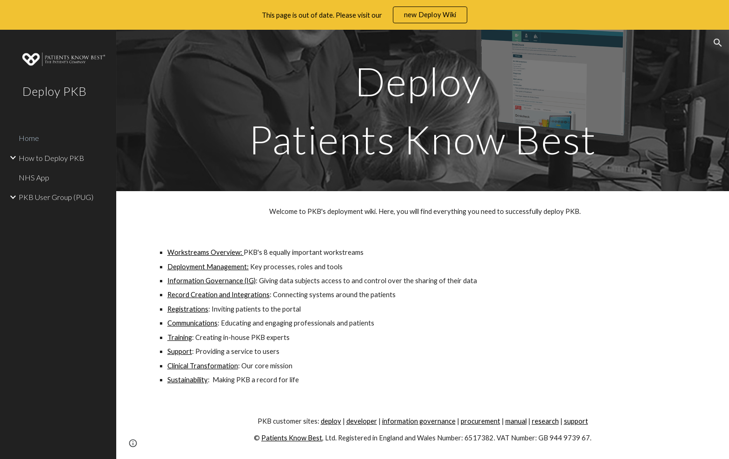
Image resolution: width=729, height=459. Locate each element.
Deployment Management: (208, 267)
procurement (480, 421)
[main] (422, 110)
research (545, 421)
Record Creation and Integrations (218, 295)
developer (361, 421)
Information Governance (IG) (211, 281)
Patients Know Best (291, 438)
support (576, 421)
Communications (192, 323)
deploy (331, 421)
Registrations (187, 309)
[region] (364, 15)
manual (516, 421)
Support (179, 351)
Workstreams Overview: (205, 252)
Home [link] (29, 137)
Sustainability (187, 380)
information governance (419, 421)
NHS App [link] (34, 177)
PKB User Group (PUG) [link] (56, 197)
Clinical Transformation (202, 366)
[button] (718, 43)
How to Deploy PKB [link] (51, 157)
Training (179, 337)
